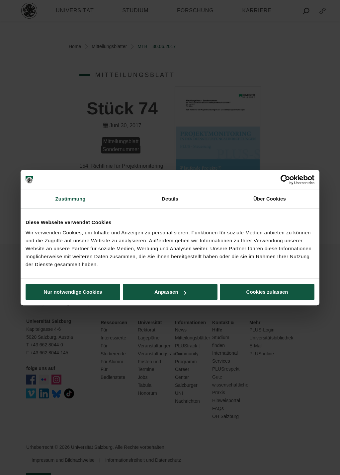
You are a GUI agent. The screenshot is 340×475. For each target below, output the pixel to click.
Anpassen (170, 292)
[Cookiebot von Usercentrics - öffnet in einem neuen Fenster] (285, 180)
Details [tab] (170, 199)
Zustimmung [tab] (70, 199)
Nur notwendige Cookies (73, 292)
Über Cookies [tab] (269, 199)
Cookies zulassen (267, 292)
